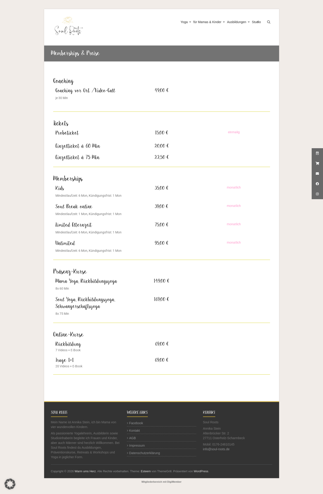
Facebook (136, 423)
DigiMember (174, 481)
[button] (10, 484)
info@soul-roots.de (216, 449)
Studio (256, 22)
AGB (132, 438)
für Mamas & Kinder (207, 22)
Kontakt (134, 430)
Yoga (184, 22)
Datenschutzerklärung (144, 453)
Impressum (137, 445)
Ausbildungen (236, 22)
